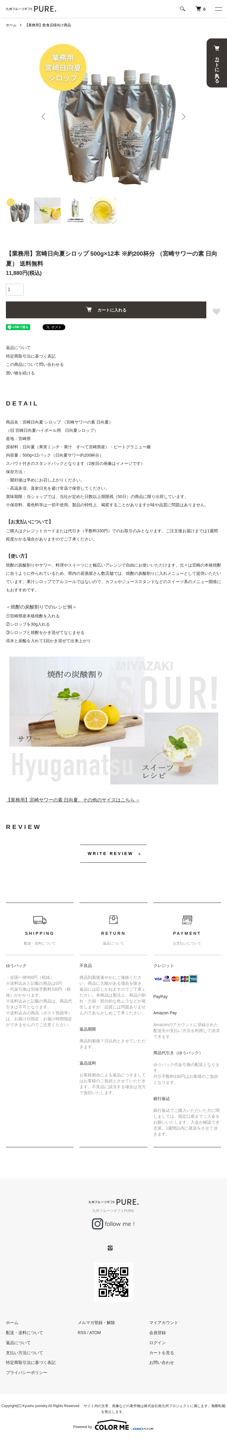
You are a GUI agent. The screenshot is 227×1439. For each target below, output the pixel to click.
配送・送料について (24, 1332)
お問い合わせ (161, 1362)
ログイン (157, 1342)
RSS (82, 1332)
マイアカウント (163, 1322)
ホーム (11, 25)
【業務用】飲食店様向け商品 (48, 25)
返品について (18, 347)
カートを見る (161, 1352)
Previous (44, 116)
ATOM (95, 1332)
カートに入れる (217, 63)
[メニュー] (218, 9)
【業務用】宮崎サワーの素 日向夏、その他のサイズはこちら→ (73, 799)
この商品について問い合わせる (35, 364)
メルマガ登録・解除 (96, 1322)
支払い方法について (24, 1352)
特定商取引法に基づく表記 (31, 356)
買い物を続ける (20, 373)
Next (183, 116)
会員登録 (157, 1332)
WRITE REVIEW (111, 853)
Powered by (113, 1424)
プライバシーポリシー (26, 1372)
